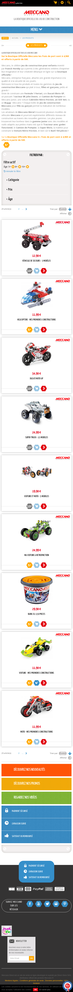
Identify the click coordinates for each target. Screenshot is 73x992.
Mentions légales (11, 981)
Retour (5, 38)
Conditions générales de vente (32, 981)
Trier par (54, 209)
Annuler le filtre (13, 171)
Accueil (15, 38)
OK (31, 958)
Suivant (26, 209)
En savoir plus (44, 990)
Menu (36, 30)
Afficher (63, 213)
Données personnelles (54, 981)
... (22, 209)
